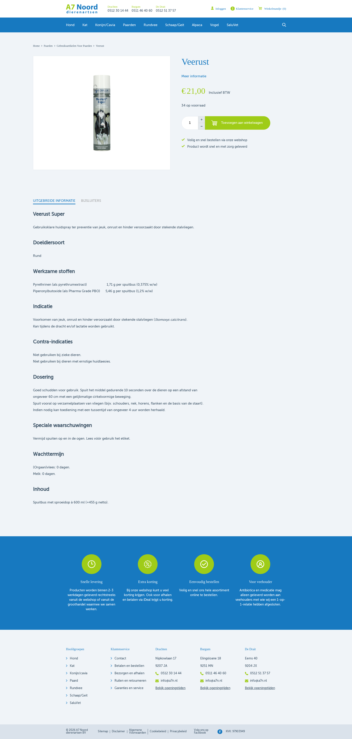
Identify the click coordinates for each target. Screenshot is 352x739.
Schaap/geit (174, 25)
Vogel (214, 25)
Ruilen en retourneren (130, 680)
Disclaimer (118, 731)
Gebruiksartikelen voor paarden (74, 45)
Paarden (129, 25)
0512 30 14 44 (118, 10)
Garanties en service (128, 688)
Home (36, 45)
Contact (120, 658)
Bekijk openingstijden (170, 688)
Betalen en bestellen (129, 666)
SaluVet (232, 25)
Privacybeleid (178, 731)
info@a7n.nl (169, 680)
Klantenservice (244, 8)
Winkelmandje (275, 8)
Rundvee (150, 25)
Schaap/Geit (79, 695)
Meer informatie (193, 76)
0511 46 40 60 (142, 10)
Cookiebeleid (158, 731)
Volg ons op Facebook (201, 731)
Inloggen (221, 8)
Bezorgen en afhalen (129, 673)
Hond (70, 25)
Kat (84, 25)
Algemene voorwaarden (137, 731)
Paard (74, 680)
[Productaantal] (189, 123)
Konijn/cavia (78, 673)
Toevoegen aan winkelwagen (242, 123)
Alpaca (197, 25)
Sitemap (103, 731)
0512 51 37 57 (166, 10)
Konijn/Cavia (105, 25)
